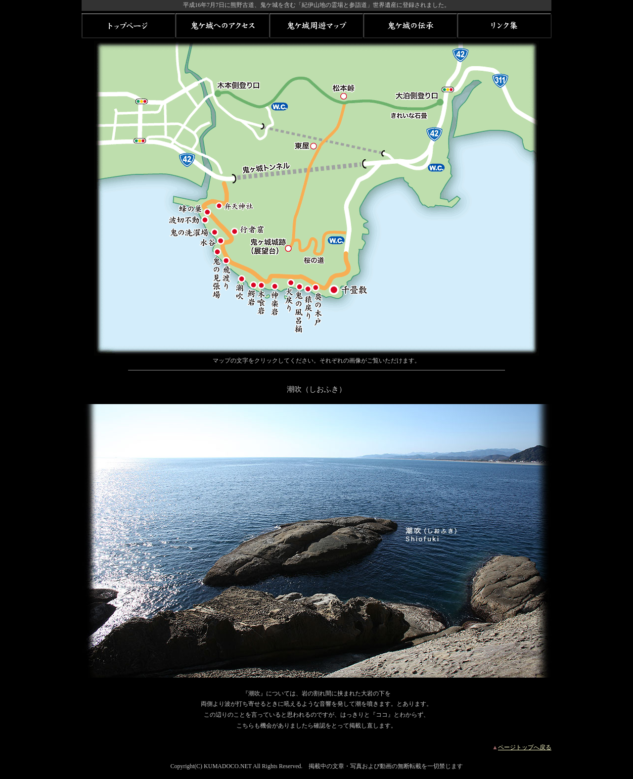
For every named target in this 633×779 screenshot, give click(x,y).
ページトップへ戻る (524, 747)
